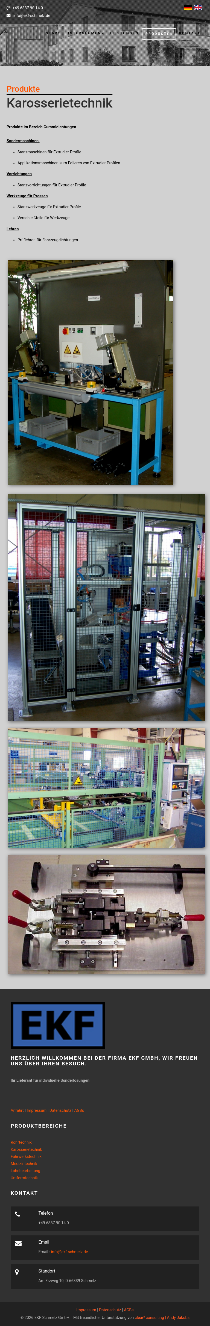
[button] (85, 33)
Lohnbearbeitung (25, 1171)
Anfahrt (17, 1110)
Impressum (36, 1110)
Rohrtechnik (21, 1142)
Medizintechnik (24, 1163)
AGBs (79, 1110)
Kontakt (189, 33)
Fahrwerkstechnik (26, 1156)
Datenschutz (60, 1110)
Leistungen (124, 33)
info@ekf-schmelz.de (69, 1252)
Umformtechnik (24, 1178)
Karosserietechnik (26, 1149)
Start (53, 33)
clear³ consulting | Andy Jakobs (162, 1317)
